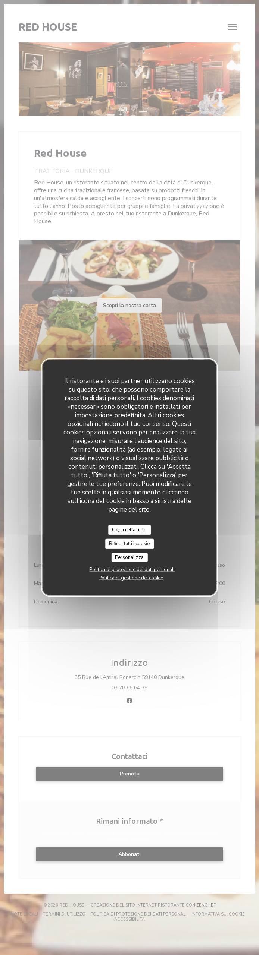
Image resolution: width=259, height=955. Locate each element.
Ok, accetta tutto (129, 529)
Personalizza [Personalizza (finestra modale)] (129, 557)
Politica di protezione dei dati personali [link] (132, 569)
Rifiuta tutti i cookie (129, 543)
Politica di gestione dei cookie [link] (131, 578)
